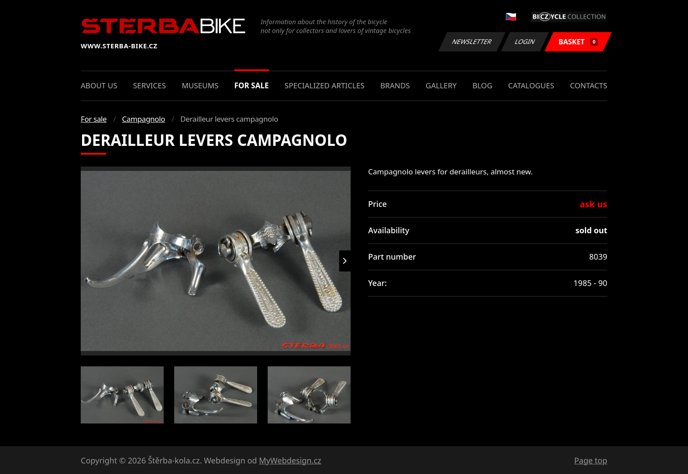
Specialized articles (325, 85)
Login (525, 41)
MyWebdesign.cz (290, 460)
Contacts (588, 85)
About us (99, 85)
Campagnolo (143, 119)
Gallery (441, 85)
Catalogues (531, 85)
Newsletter (471, 41)
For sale (251, 85)
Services (149, 85)
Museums (200, 85)
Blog (482, 85)
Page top (590, 460)
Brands (395, 85)
